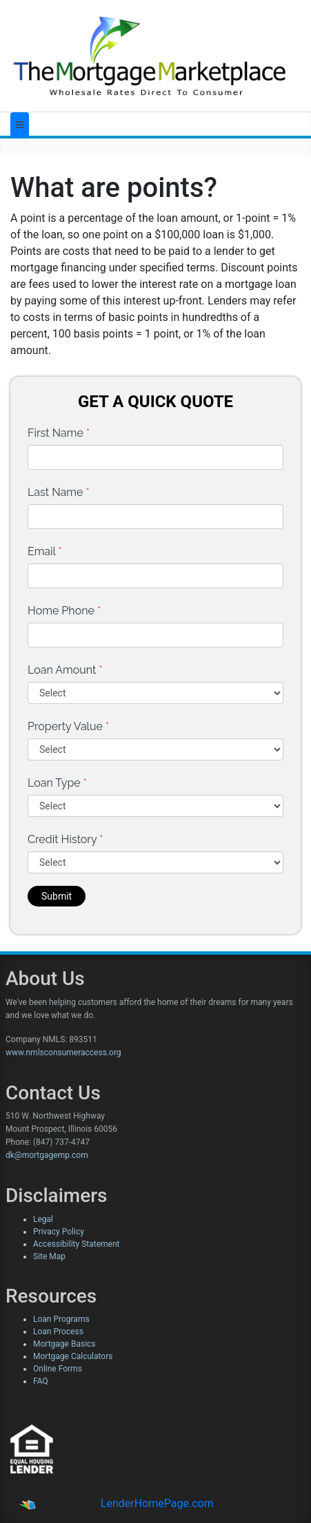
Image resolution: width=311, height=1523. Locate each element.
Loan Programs (61, 1319)
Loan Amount (65, 669)
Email (45, 551)
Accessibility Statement (76, 1244)
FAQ (40, 1381)
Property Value (68, 726)
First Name (59, 432)
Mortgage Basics (64, 1344)
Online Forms (57, 1369)
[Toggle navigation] (19, 125)
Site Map (49, 1256)
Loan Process (58, 1331)
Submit (56, 896)
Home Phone (64, 610)
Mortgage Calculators (72, 1356)
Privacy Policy (58, 1231)
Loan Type (57, 782)
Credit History (65, 839)
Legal (43, 1219)
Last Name (59, 492)
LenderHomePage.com (157, 1503)
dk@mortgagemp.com (47, 1155)
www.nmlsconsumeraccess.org (63, 1052)
